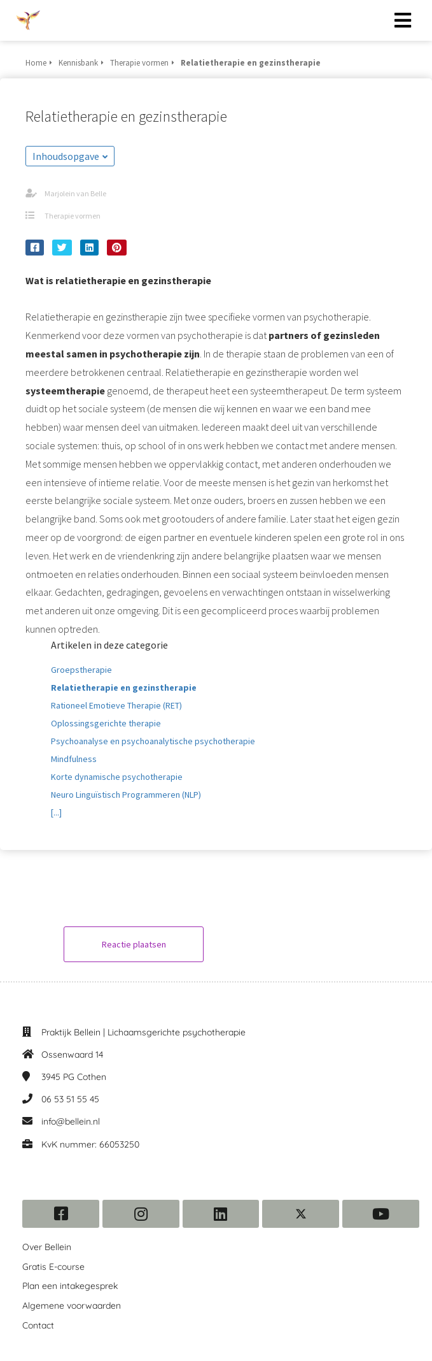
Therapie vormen (73, 215)
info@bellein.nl (70, 1121)
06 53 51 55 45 (70, 1099)
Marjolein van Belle (75, 193)
